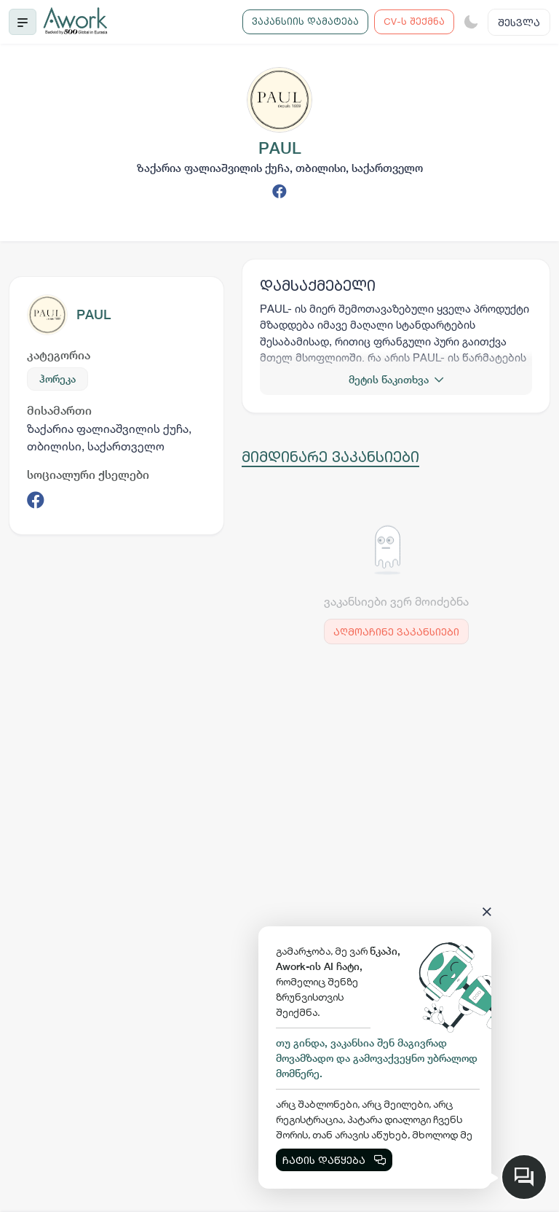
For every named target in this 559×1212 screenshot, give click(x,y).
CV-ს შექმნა (414, 21)
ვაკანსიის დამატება (305, 21)
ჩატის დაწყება (334, 1160)
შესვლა (519, 22)
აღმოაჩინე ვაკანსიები (396, 631)
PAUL (93, 314)
